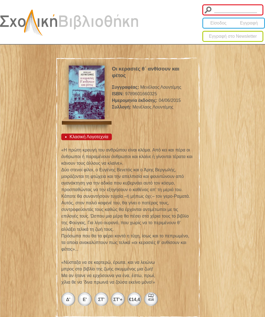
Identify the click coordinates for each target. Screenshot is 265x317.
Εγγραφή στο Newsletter (233, 36)
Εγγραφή (249, 23)
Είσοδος (218, 23)
